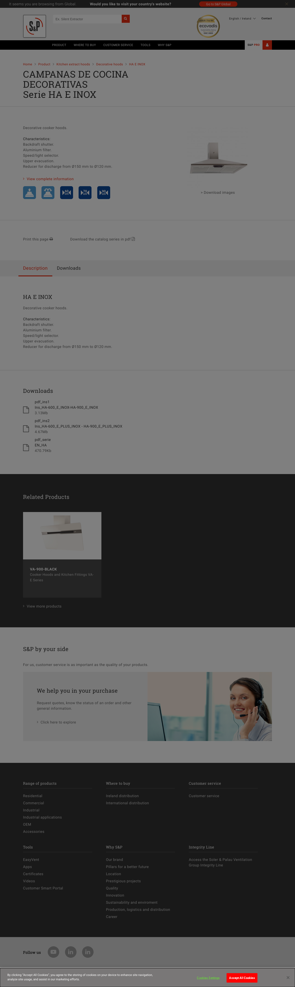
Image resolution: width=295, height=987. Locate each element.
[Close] (288, 981)
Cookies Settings (208, 982)
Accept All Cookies (242, 982)
